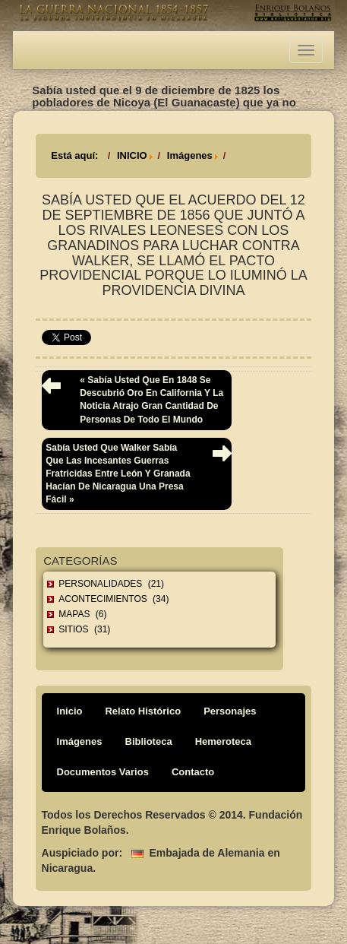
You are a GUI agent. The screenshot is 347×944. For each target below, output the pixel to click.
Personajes (229, 711)
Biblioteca (148, 741)
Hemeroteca (223, 741)
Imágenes (190, 155)
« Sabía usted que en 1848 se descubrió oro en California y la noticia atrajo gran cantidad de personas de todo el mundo (151, 399)
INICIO (132, 155)
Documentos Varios (103, 772)
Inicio (70, 711)
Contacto (193, 772)
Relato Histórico (143, 711)
